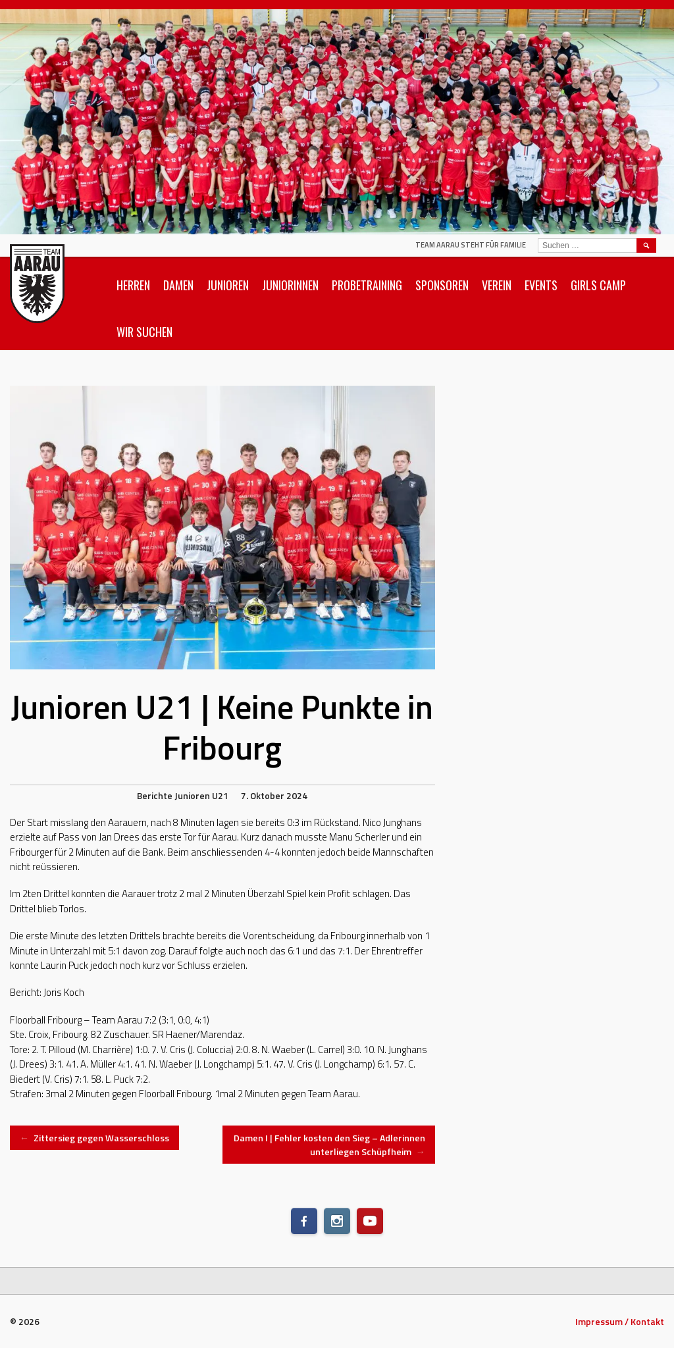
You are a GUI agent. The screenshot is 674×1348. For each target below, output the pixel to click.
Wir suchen (144, 331)
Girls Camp (598, 285)
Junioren (228, 285)
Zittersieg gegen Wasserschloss (94, 1138)
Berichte (154, 795)
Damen (178, 285)
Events (541, 285)
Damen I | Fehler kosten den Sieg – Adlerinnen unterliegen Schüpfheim (329, 1144)
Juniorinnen (290, 285)
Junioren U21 (201, 795)
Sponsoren (442, 285)
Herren (133, 285)
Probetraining (367, 285)
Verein (496, 285)
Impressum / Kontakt (619, 1321)
